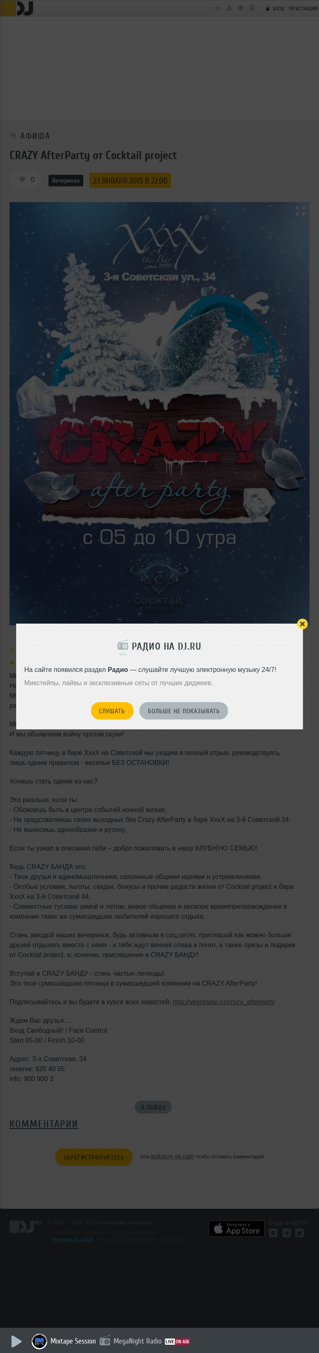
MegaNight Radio (138, 1341)
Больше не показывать (184, 711)
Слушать (112, 711)
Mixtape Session (73, 1341)
